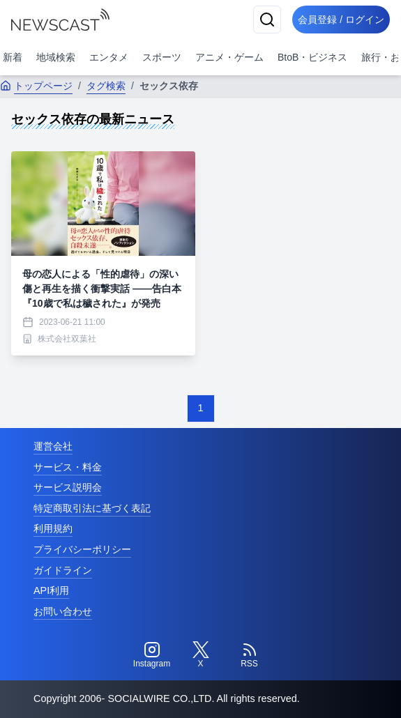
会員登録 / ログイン (341, 19)
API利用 (51, 590)
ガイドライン (62, 570)
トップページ (36, 85)
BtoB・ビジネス (312, 57)
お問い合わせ (62, 611)
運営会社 (53, 446)
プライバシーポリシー (82, 549)
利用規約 (53, 528)
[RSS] (249, 655)
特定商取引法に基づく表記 (92, 508)
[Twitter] (200, 655)
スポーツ (161, 57)
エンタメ (108, 57)
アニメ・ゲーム (229, 57)
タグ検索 (106, 85)
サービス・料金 (67, 467)
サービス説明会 (67, 487)
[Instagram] (152, 655)
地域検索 (55, 57)
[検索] (267, 19)
